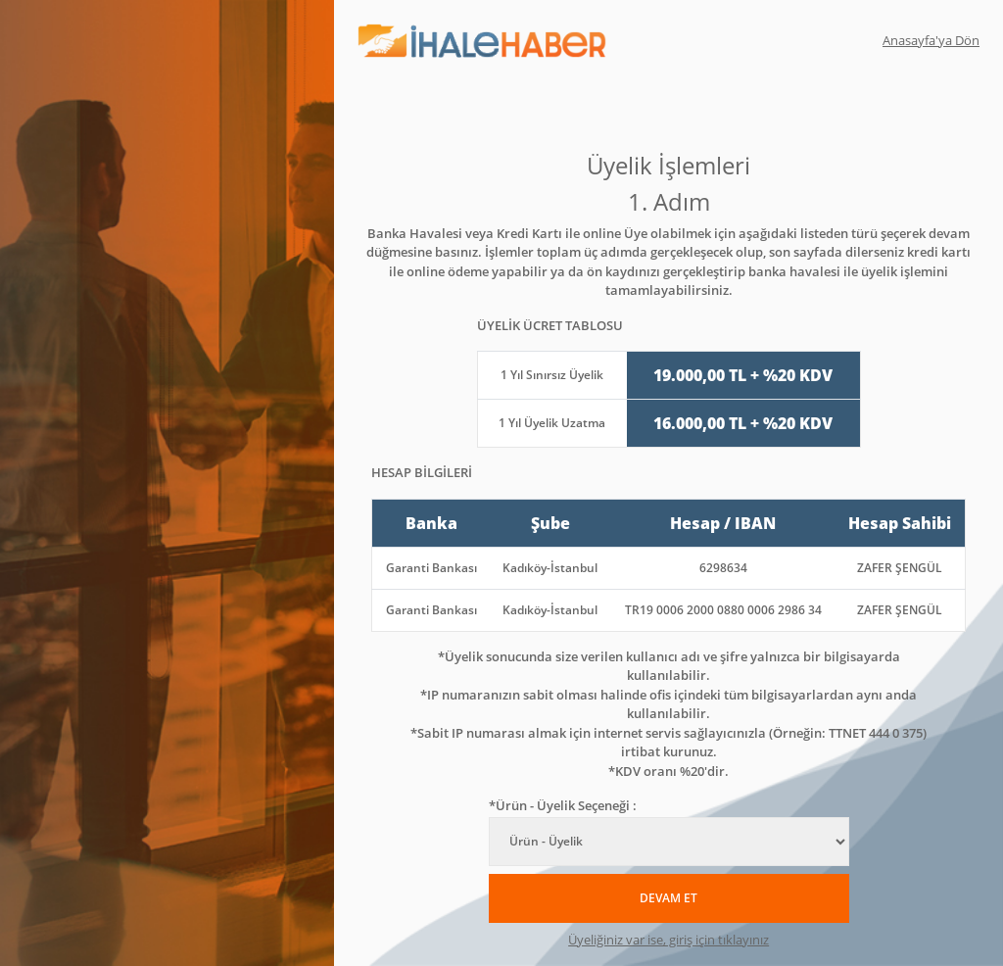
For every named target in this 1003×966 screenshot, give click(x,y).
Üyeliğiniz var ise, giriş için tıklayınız (668, 939)
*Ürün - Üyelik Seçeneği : (563, 805)
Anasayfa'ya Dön (931, 40)
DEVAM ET (668, 898)
